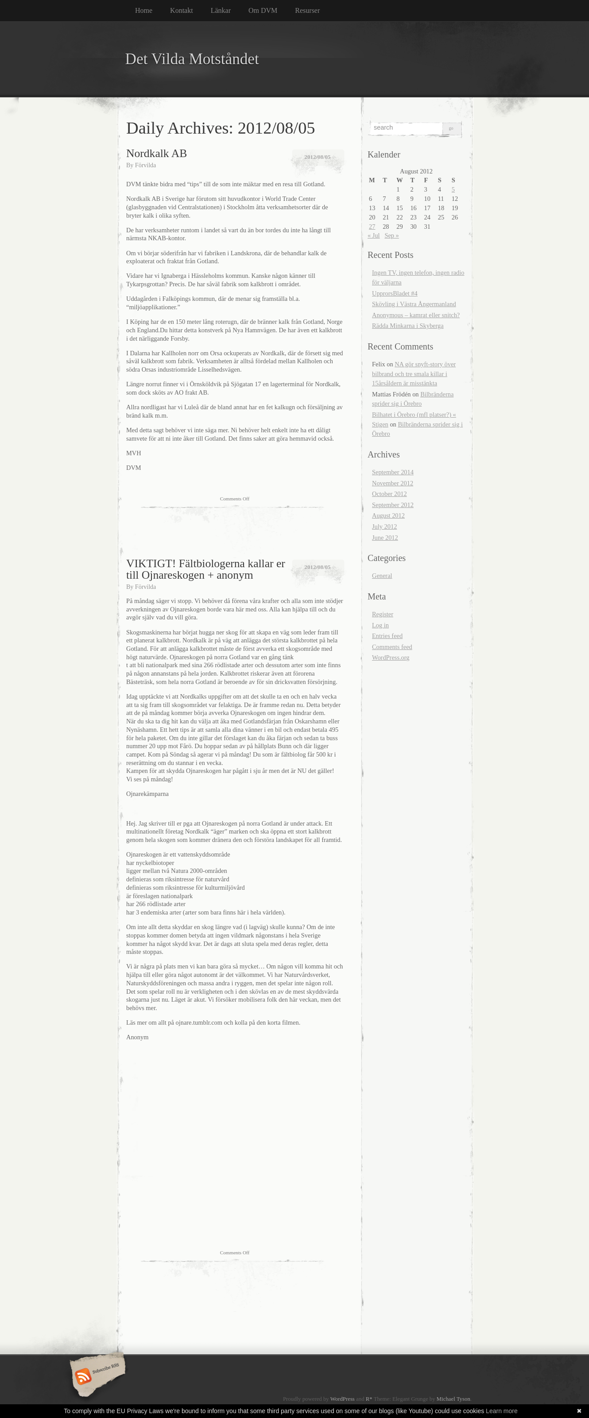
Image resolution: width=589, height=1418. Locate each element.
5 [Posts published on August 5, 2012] (453, 189)
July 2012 (384, 526)
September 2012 (393, 504)
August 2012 (388, 515)
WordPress (342, 1399)
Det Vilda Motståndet (192, 59)
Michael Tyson (453, 1399)
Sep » (391, 235)
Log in (380, 625)
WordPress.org (391, 657)
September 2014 (393, 472)
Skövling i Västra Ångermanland (414, 303)
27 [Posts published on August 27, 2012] (372, 226)
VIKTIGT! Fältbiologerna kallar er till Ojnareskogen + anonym (205, 569)
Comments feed (392, 646)
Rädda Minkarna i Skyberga (408, 325)
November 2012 (392, 483)
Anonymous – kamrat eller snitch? (416, 315)
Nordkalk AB (156, 153)
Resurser (307, 10)
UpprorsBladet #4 (395, 293)
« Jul (374, 235)
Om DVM (262, 10)
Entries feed (387, 635)
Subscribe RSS (96, 1377)
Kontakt (181, 10)
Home (143, 10)
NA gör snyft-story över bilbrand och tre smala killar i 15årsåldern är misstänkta (414, 374)
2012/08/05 (317, 157)
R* (369, 1399)
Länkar (221, 10)
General (382, 575)
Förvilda (145, 165)
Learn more (502, 1410)
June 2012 (385, 537)
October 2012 (389, 493)
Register (382, 614)
